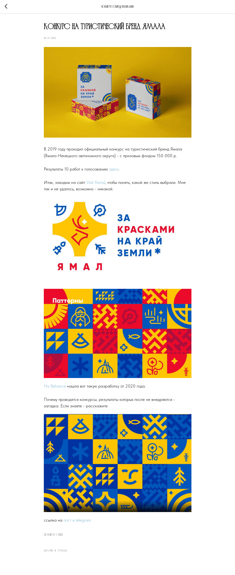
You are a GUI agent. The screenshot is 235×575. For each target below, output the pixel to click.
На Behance (55, 386)
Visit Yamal (95, 182)
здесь (114, 168)
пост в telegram (77, 520)
